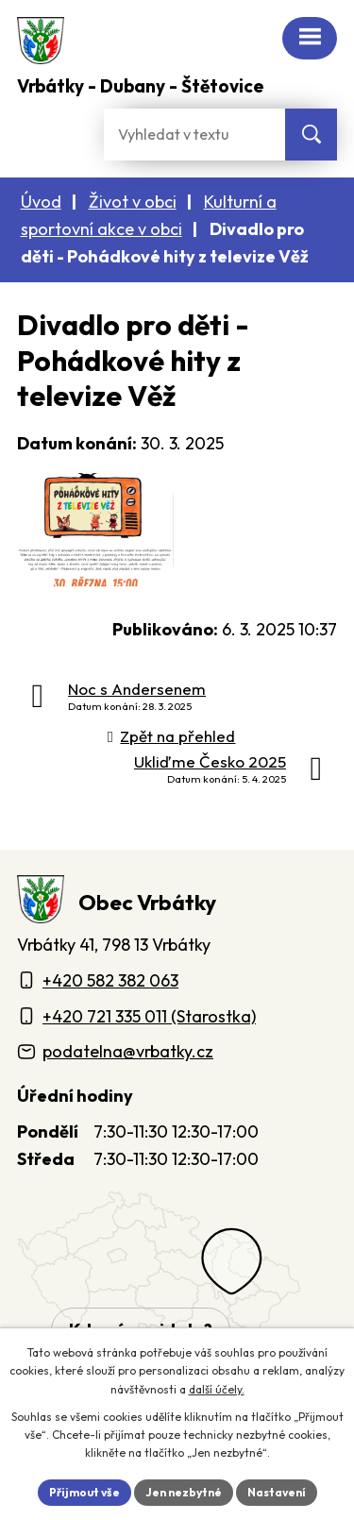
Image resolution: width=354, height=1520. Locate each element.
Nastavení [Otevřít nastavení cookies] (276, 1492)
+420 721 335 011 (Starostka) (149, 1016)
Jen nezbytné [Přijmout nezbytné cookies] (183, 1492)
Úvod (41, 201)
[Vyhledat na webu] (311, 134)
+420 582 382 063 (110, 980)
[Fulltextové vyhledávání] (194, 134)
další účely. (216, 1389)
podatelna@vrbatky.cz (127, 1051)
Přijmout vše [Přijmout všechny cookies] (84, 1492)
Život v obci (133, 201)
